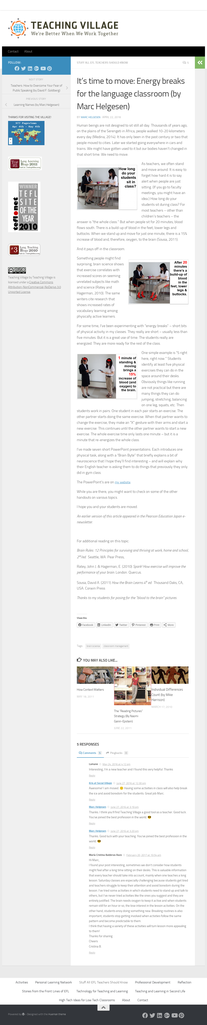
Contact (24, 5)
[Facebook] (17, 68)
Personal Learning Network (53, 982)
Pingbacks (120, 753)
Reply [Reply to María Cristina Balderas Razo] (92, 952)
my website (123, 482)
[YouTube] (42, 68)
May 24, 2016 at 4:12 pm (116, 764)
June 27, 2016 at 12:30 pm (131, 783)
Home (9, 5)
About (64, 5)
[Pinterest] (49, 68)
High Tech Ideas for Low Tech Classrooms (87, 1000)
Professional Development (152, 982)
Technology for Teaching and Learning (102, 991)
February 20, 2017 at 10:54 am (143, 855)
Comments (91, 753)
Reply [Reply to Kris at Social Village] (92, 799)
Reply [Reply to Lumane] (92, 775)
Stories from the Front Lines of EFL (45, 991)
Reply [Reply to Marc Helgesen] (92, 823)
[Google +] (36, 68)
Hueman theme (57, 1014)
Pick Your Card (44, 5)
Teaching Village (18, 277)
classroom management (116, 646)
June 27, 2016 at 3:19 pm (125, 807)
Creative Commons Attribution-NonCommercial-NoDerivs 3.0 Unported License (34, 287)
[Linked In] (29, 68)
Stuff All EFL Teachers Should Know (106, 62)
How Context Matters (92, 689)
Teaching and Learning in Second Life (160, 991)
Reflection (184, 982)
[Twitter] (23, 68)
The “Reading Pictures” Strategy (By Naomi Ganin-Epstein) (130, 716)
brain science (93, 646)
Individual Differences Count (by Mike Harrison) (167, 694)
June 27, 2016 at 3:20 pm (125, 831)
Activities (22, 982)
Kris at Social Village (100, 783)
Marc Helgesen (91, 117)
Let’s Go (79, 5)
